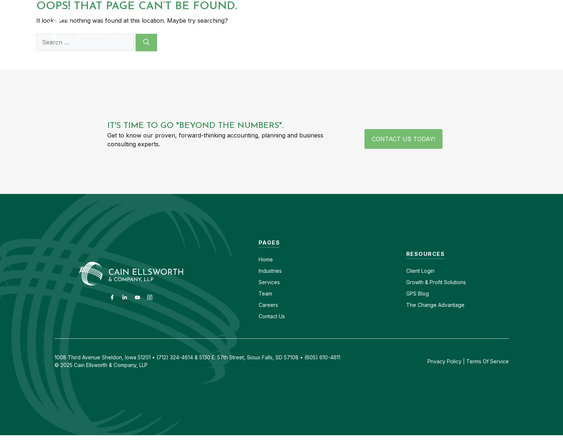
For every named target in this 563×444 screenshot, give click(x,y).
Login (427, 271)
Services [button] (339, 29)
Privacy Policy (444, 361)
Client (413, 271)
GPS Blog (473, 29)
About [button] (388, 29)
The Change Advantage (435, 305)
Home (266, 259)
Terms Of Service (487, 361)
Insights (429, 29)
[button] (506, 29)
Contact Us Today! (403, 139)
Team (265, 293)
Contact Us (272, 316)
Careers (404, 6)
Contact (372, 6)
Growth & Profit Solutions (436, 282)
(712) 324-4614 (496, 6)
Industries (270, 271)
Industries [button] (282, 29)
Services (269, 282)
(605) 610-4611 (445, 6)
